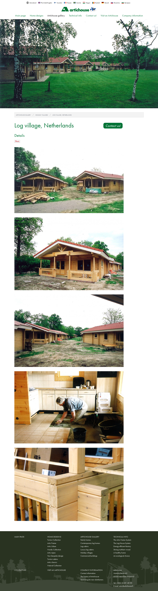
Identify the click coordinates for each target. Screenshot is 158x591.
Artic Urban (51, 546)
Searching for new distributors (91, 579)
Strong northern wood (121, 549)
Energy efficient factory (122, 546)
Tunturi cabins (52, 559)
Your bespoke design (55, 556)
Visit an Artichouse (109, 15)
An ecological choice (121, 556)
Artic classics (52, 562)
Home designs (36, 15)
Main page (20, 15)
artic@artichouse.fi (126, 586)
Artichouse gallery (56, 15)
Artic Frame (51, 543)
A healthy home (119, 552)
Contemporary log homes (90, 543)
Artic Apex (51, 552)
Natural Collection (54, 565)
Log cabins (84, 546)
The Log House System (122, 543)
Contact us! (91, 15)
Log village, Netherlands (62, 115)
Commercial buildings (88, 556)
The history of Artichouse (89, 576)
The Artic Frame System (122, 540)
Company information (132, 15)
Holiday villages (41, 115)
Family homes (85, 540)
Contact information (88, 573)
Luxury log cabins (87, 549)
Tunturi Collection (54, 540)
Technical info (75, 15)
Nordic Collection (54, 549)
